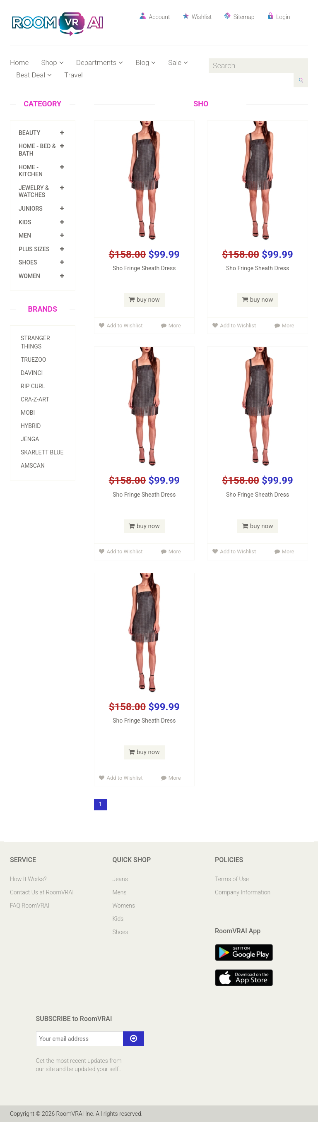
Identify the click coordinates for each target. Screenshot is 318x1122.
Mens (120, 892)
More (171, 325)
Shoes (28, 262)
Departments (99, 62)
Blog (145, 62)
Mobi (28, 412)
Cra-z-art (35, 399)
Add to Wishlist (120, 325)
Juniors (31, 208)
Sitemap (239, 16)
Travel (73, 75)
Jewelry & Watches (34, 192)
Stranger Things (35, 342)
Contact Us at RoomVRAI (42, 892)
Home (19, 62)
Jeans (120, 879)
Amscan (33, 465)
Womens (124, 905)
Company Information (242, 892)
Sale (178, 62)
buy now (144, 299)
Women (29, 276)
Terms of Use (232, 879)
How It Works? (28, 879)
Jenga (30, 439)
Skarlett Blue (42, 452)
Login (278, 16)
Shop (52, 62)
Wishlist (197, 16)
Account (155, 16)
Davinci (32, 373)
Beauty (29, 133)
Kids (25, 222)
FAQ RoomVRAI (29, 905)
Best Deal (34, 75)
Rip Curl (33, 386)
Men (25, 235)
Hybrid (31, 426)
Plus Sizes (34, 249)
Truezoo (33, 359)
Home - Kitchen (31, 171)
